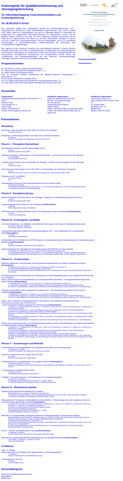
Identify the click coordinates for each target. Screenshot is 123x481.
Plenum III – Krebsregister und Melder (20, 220)
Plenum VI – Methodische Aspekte (18, 387)
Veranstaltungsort (11, 469)
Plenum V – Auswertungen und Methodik (22, 343)
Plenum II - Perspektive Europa (17, 193)
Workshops (7, 126)
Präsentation (50, 204)
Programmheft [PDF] (87, 59)
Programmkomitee (12, 63)
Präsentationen (85, 63)
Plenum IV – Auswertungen (15, 259)
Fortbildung (7, 446)
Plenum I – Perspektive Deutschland (20, 144)
